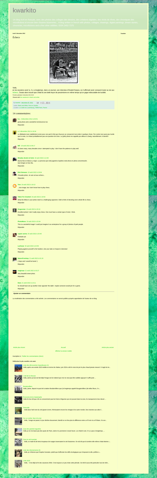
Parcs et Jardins (33, 105)
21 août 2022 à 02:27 (32, 270)
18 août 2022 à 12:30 (42, 158)
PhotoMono (22, 221)
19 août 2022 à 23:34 (33, 221)
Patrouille (26, 407)
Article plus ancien (108, 347)
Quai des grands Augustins (32, 429)
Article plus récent (19, 347)
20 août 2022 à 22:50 (32, 246)
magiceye (21, 270)
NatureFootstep (23, 258)
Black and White (23, 105)
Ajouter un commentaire (21, 293)
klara (19, 283)
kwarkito (24, 10)
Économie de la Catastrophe (32, 397)
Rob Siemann (22, 172)
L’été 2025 (26, 461)
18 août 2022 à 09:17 (28, 146)
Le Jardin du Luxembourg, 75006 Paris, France (33, 107)
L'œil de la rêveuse (29, 376)
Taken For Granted (24, 197)
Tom (19, 184)
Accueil (63, 347)
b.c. (19, 119)
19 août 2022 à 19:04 (35, 172)
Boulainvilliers (27, 386)
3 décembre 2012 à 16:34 (27, 131)
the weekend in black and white (29, 97)
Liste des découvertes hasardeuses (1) (36, 365)
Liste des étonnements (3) (31, 450)
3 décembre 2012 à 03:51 (29, 119)
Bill (19, 146)
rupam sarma (22, 234)
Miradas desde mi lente (26, 158)
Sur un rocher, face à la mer (32, 418)
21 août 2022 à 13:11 (29, 283)
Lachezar (21, 246)
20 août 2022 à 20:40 (35, 234)
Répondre (21, 125)
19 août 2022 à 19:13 (28, 184)
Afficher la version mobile (63, 351)
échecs (15, 92)
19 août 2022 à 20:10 (33, 209)
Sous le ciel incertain (30, 439)
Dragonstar (22, 209)
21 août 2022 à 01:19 (36, 258)
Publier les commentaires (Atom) (32, 356)
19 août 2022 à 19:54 (38, 197)
